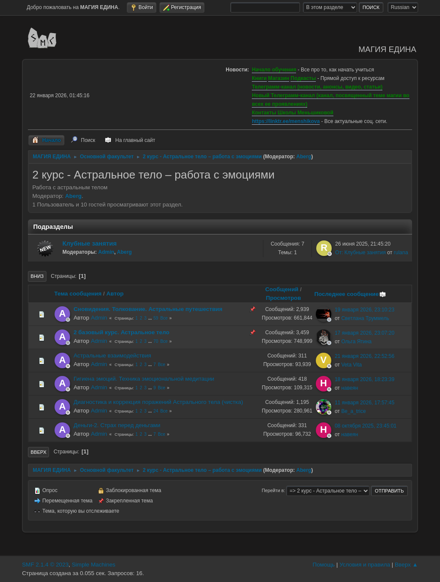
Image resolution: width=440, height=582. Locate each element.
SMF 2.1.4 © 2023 (45, 564)
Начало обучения (274, 70)
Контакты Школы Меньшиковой (292, 113)
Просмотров (283, 298)
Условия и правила (364, 564)
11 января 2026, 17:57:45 (364, 403)
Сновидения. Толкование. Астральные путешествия (147, 309)
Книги (259, 78)
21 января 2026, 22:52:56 (364, 356)
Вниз (37, 276)
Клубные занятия (89, 243)
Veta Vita (351, 365)
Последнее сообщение (350, 294)
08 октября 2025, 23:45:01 (366, 426)
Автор (114, 293)
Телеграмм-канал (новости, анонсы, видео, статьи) (317, 87)
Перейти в (273, 490)
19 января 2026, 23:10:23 (364, 310)
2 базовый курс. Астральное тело (121, 332)
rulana (401, 252)
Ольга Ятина (356, 342)
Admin (106, 252)
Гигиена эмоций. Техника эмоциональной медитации (143, 379)
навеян (349, 388)
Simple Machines (93, 564)
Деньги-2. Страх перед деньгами (116, 425)
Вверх (38, 452)
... (150, 318)
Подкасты (303, 78)
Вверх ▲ (406, 564)
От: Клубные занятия (360, 252)
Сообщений (281, 289)
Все (164, 318)
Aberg (304, 157)
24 (155, 411)
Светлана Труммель (365, 318)
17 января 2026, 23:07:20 (364, 333)
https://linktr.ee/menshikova (286, 121)
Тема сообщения (77, 293)
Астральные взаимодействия (112, 355)
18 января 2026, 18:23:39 (364, 379)
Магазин (278, 78)
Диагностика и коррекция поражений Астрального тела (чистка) (158, 402)
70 (155, 341)
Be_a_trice (353, 411)
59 (155, 318)
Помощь (324, 564)
